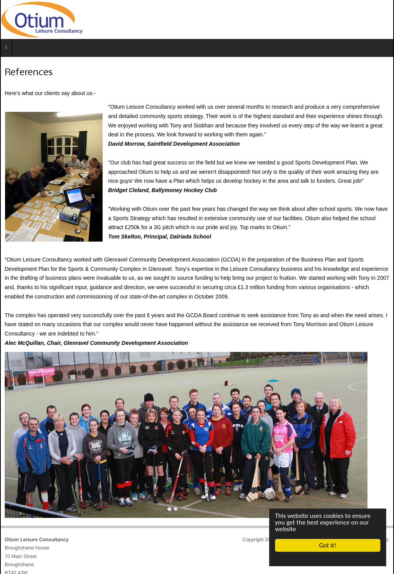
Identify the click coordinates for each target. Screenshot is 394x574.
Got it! (327, 545)
